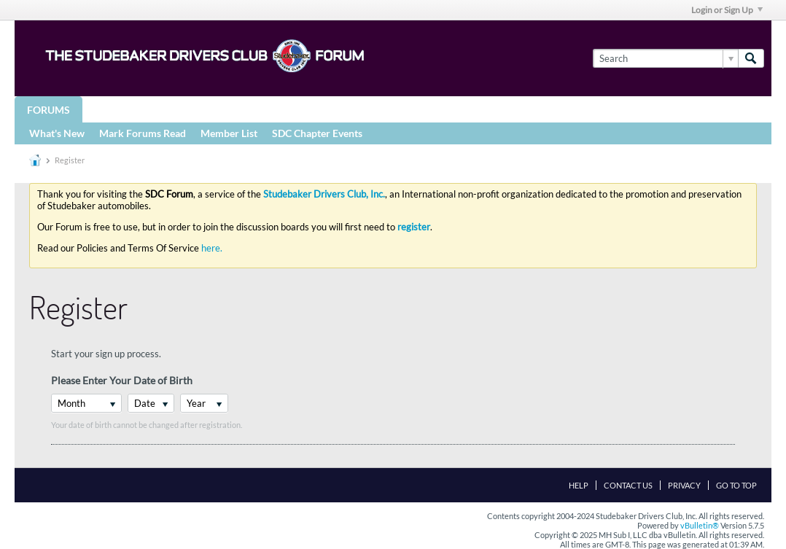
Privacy (684, 485)
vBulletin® (699, 525)
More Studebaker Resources (483, 109)
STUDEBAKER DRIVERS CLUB (230, 109)
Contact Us (628, 485)
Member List (229, 133)
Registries (351, 109)
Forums (48, 110)
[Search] (665, 58)
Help (578, 485)
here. (211, 248)
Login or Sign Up (727, 9)
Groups (115, 109)
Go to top (736, 485)
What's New (57, 133)
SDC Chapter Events (317, 133)
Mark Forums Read (142, 133)
